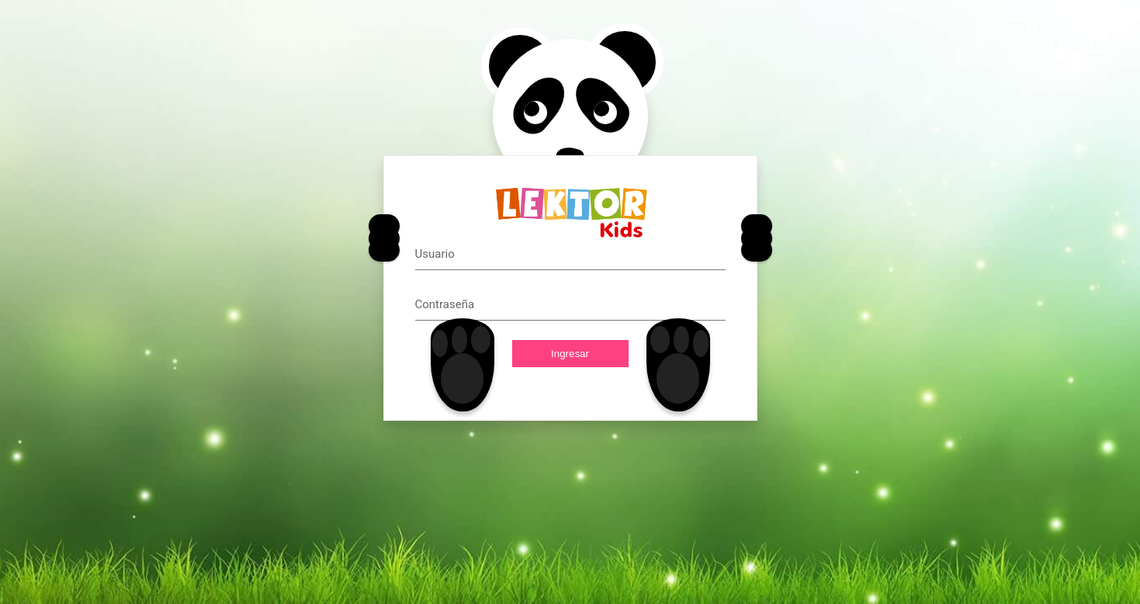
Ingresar (570, 353)
